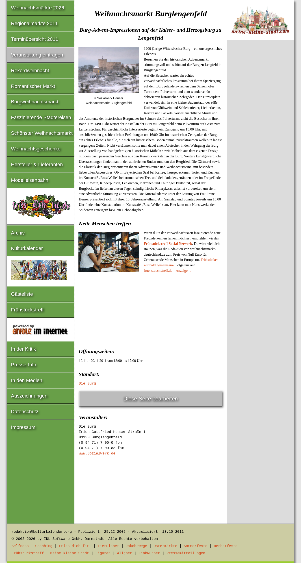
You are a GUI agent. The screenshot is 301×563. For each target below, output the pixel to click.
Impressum (23, 427)
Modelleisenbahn (29, 180)
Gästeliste (22, 294)
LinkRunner (149, 553)
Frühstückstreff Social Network (168, 244)
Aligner (124, 553)
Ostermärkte (165, 546)
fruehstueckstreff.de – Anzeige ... (167, 270)
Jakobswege (136, 546)
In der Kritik (23, 349)
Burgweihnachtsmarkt (34, 101)
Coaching (43, 546)
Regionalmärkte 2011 (34, 23)
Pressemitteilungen (186, 553)
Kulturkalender (27, 248)
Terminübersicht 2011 (34, 39)
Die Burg (87, 384)
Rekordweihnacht (30, 70)
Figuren (102, 553)
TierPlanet (108, 546)
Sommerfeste (196, 546)
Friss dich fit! (75, 546)
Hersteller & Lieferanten (37, 164)
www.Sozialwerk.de (97, 454)
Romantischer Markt (33, 86)
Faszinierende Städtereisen (41, 117)
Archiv (18, 233)
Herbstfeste (226, 546)
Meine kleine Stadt (69, 553)
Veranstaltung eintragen (37, 55)
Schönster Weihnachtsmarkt (42, 133)
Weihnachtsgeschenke (36, 149)
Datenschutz (24, 411)
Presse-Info (23, 364)
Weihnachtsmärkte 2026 (37, 8)
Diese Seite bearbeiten (150, 399)
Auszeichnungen (29, 396)
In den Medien (26, 380)
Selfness (20, 546)
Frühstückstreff (27, 310)
